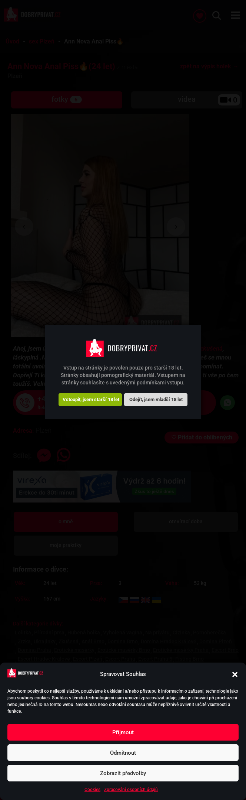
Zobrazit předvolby (123, 773)
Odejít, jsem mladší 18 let (156, 399)
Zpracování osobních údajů (131, 789)
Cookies (92, 789)
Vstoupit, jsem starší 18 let (91, 399)
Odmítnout (123, 752)
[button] (235, 674)
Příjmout (123, 732)
